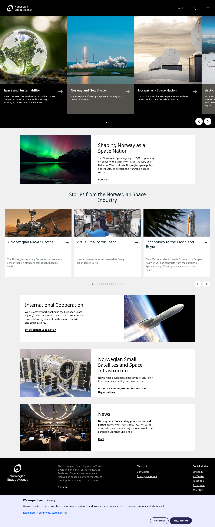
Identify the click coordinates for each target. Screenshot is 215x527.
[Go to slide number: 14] (120, 284)
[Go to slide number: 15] (122, 284)
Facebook (198, 480)
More (101, 439)
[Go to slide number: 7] (105, 284)
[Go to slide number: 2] (108, 122)
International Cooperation (40, 329)
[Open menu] (208, 8)
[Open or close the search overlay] (194, 8)
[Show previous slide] (199, 121)
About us (103, 179)
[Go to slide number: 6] (103, 284)
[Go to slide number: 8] (107, 284)
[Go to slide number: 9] (109, 284)
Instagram (199, 485)
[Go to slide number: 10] (111, 284)
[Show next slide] (207, 121)
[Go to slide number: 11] (113, 284)
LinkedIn (198, 471)
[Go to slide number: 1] (106, 122)
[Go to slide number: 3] (97, 284)
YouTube (198, 489)
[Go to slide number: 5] (101, 284)
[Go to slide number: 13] (118, 284)
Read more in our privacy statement (43, 512)
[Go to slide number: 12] (115, 284)
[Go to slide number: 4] (99, 284)
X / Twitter (198, 476)
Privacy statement (147, 476)
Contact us (143, 471)
